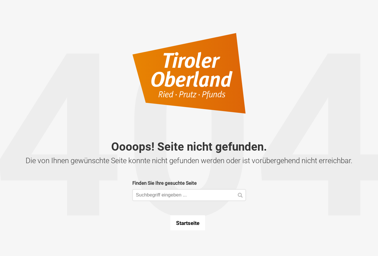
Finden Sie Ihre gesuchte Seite (164, 183)
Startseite (187, 223)
